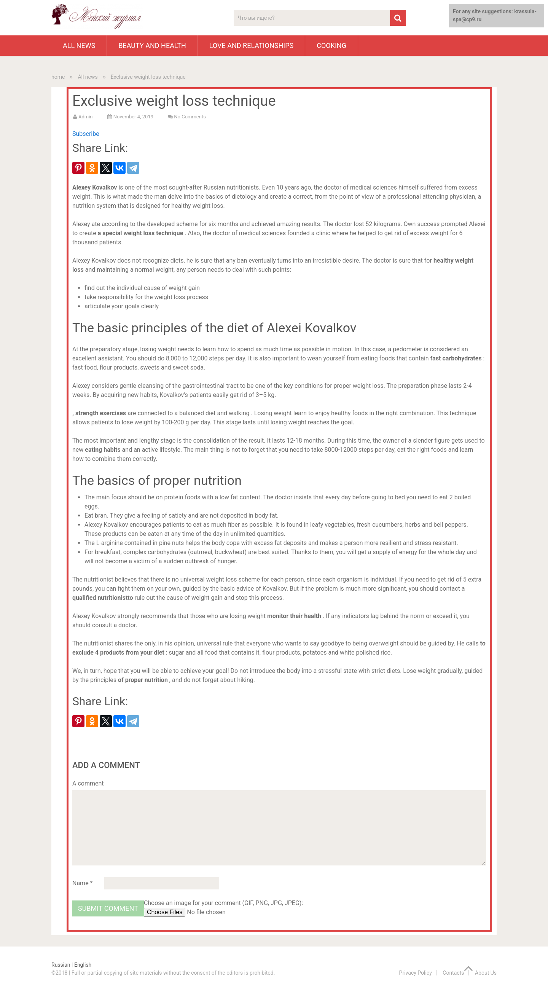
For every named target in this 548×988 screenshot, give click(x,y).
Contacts (453, 973)
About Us (486, 973)
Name (82, 883)
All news (79, 45)
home (58, 77)
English (82, 965)
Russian (60, 965)
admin (85, 117)
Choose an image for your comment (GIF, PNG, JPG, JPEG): (223, 903)
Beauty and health (152, 45)
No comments (190, 117)
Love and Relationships (251, 45)
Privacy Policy (415, 973)
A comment (88, 783)
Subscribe (85, 133)
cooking (331, 45)
